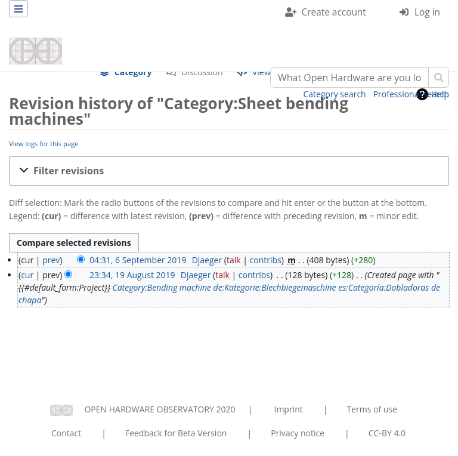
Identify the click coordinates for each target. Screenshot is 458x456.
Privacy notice (297, 433)
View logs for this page (44, 143)
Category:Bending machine (161, 287)
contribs (265, 260)
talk (234, 260)
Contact (66, 433)
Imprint (288, 409)
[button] (229, 171)
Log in (427, 12)
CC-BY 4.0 (387, 433)
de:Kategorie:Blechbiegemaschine (274, 287)
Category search (335, 94)
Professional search (411, 94)
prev (51, 260)
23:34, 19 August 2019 (132, 275)
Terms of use (371, 409)
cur (27, 275)
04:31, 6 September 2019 (137, 260)
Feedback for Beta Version (176, 433)
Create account (334, 12)
